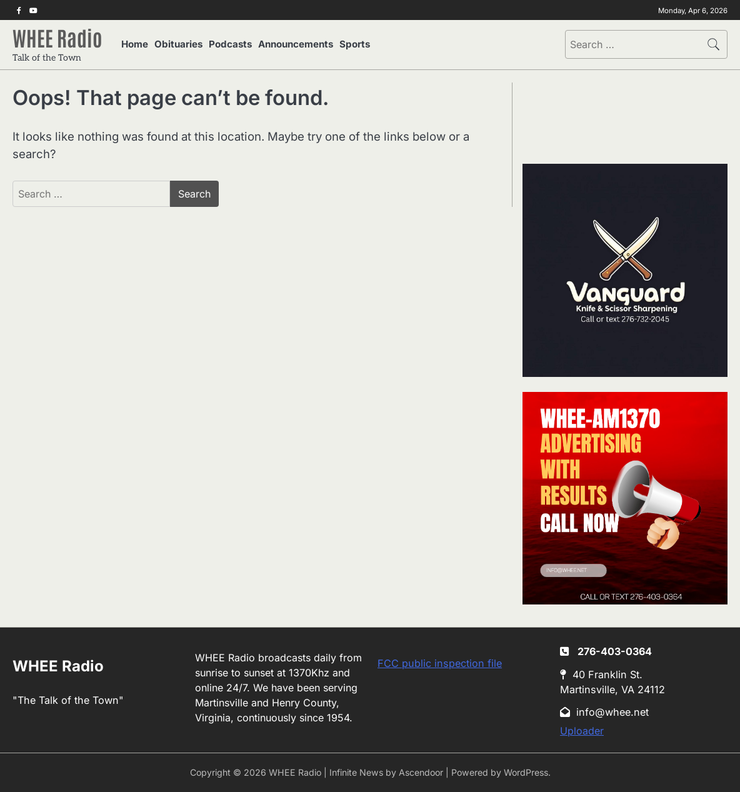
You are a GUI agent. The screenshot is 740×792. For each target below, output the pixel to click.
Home (134, 44)
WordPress (526, 772)
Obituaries (178, 44)
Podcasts (230, 44)
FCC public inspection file (440, 663)
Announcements (295, 44)
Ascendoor (421, 772)
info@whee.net (604, 712)
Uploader (582, 730)
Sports (354, 44)
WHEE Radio (57, 37)
